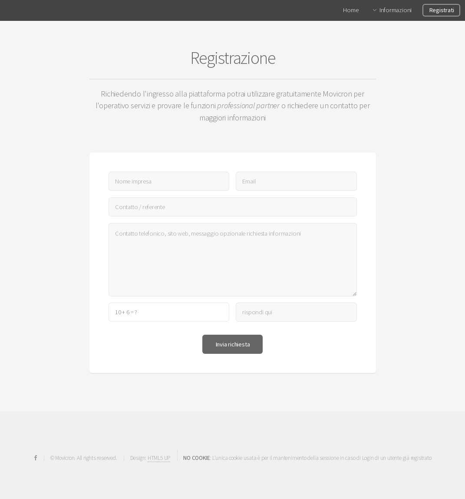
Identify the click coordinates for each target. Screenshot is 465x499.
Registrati (441, 10)
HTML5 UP (159, 458)
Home (350, 10)
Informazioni (395, 10)
